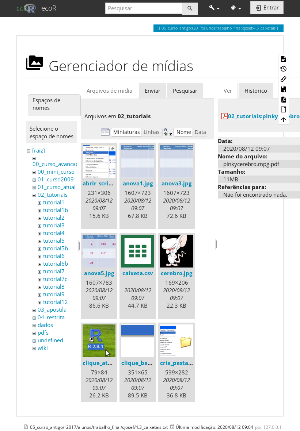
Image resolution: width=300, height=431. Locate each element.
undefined (50, 340)
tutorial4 (54, 232)
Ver (228, 90)
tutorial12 (55, 301)
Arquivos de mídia (109, 90)
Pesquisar (185, 90)
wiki (43, 347)
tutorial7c (55, 278)
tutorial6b (55, 263)
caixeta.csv (137, 273)
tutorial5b (55, 248)
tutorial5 (54, 240)
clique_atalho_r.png (109, 362)
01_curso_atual (57, 187)
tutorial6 (54, 255)
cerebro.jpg (176, 273)
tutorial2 (54, 217)
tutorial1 (54, 202)
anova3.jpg (176, 183)
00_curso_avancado (57, 164)
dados (45, 324)
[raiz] (38, 150)
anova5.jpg (99, 273)
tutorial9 (54, 294)
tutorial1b (55, 209)
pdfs (43, 332)
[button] (214, 8)
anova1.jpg (138, 183)
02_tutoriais (53, 194)
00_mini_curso (56, 171)
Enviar (152, 90)
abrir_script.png (104, 183)
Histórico (255, 90)
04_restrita (51, 317)
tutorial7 (54, 271)
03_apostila (52, 309)
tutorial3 (54, 225)
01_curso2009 (56, 179)
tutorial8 (54, 286)
